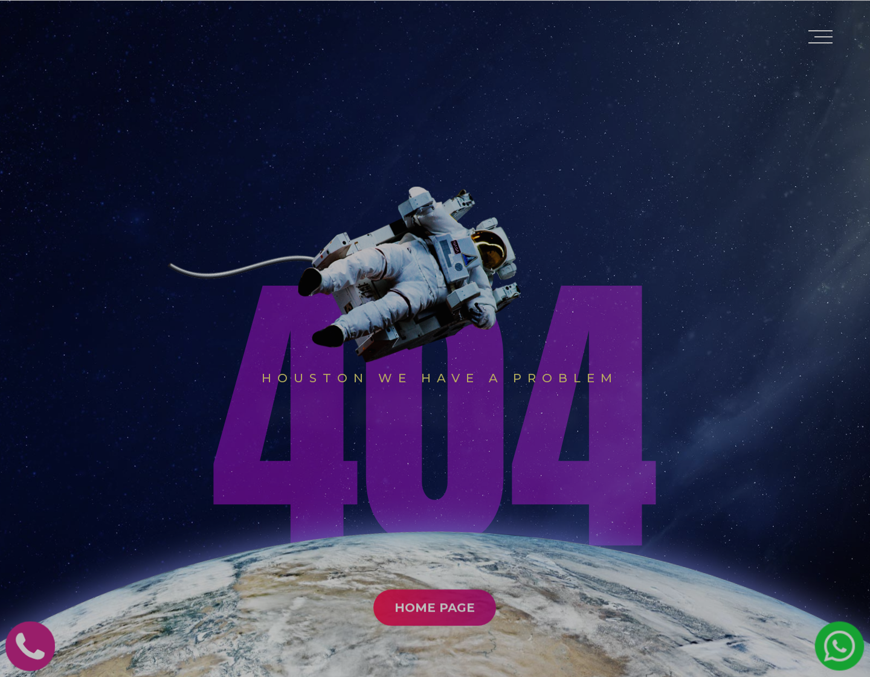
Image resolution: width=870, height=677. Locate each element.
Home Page (435, 656)
